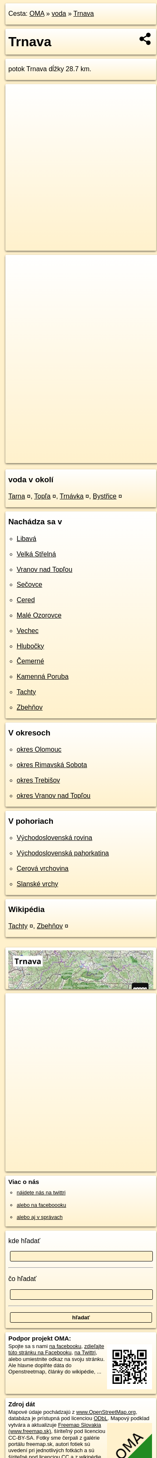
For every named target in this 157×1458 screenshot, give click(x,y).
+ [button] (19, 269)
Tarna (16, 496)
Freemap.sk (109, 449)
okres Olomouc (39, 749)
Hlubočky (30, 646)
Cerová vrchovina (43, 868)
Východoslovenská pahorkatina (63, 853)
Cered (26, 599)
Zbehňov (29, 707)
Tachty (26, 691)
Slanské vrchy (37, 883)
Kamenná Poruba (43, 676)
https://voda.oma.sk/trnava (37, 456)
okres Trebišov (38, 780)
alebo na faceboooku (41, 1205)
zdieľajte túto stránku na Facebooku (56, 1349)
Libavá (26, 538)
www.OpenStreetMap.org (106, 1412)
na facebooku (65, 1346)
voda (59, 13)
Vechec (27, 630)
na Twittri (85, 1352)
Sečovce (29, 584)
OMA (37, 13)
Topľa (42, 496)
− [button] (19, 282)
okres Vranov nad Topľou (53, 795)
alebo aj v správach (39, 1217)
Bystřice (105, 496)
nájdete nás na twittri (41, 1192)
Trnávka (71, 496)
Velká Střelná (36, 554)
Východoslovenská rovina (54, 837)
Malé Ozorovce (39, 615)
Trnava (83, 13)
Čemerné (30, 661)
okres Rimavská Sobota (52, 764)
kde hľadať (24, 1240)
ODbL (100, 1418)
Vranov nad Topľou (44, 569)
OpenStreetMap (66, 449)
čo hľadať (22, 1278)
